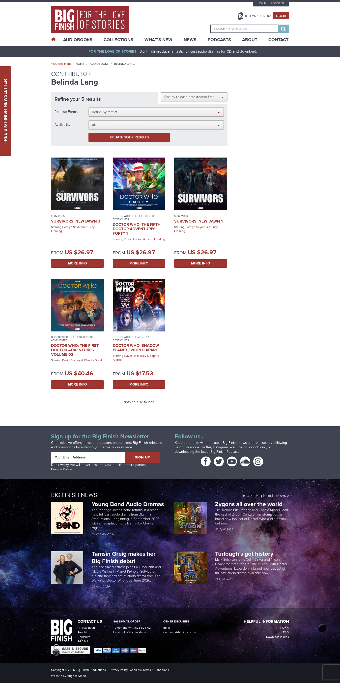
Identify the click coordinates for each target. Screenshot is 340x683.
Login (261, 3)
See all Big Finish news (264, 496)
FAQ (286, 632)
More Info (77, 263)
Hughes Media (76, 676)
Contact (278, 39)
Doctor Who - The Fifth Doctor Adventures (134, 217)
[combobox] (244, 29)
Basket (281, 15)
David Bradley (71, 360)
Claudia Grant (93, 360)
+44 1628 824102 (139, 627)
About (249, 39)
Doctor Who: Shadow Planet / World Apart (136, 348)
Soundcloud (257, 447)
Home (80, 64)
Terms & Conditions (156, 670)
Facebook (191, 447)
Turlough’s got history (245, 553)
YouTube (236, 447)
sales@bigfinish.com (134, 632)
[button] (194, 96)
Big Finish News (74, 494)
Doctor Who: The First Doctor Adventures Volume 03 (75, 350)
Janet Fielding (155, 239)
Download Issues (277, 637)
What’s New (158, 39)
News (190, 39)
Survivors (58, 216)
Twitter (206, 447)
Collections (118, 39)
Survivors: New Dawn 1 (198, 221)
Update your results (129, 137)
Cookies (135, 670)
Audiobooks (99, 64)
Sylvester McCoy (135, 356)
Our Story (282, 628)
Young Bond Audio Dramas (128, 504)
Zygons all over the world (249, 504)
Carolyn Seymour (73, 227)
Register (277, 3)
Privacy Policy (61, 469)
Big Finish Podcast (224, 451)
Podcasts (219, 39)
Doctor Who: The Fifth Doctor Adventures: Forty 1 (137, 229)
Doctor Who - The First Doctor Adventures (72, 338)
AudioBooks (77, 39)
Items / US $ (258, 16)
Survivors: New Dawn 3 (75, 221)
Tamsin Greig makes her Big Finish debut (124, 557)
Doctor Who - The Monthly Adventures (131, 338)
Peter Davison (133, 239)
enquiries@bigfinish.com (179, 632)
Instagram (220, 447)
